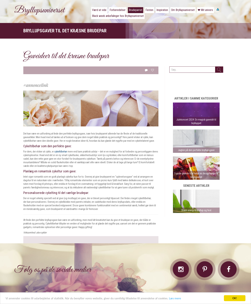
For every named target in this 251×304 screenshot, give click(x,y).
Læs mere (175, 299)
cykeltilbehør (60, 151)
